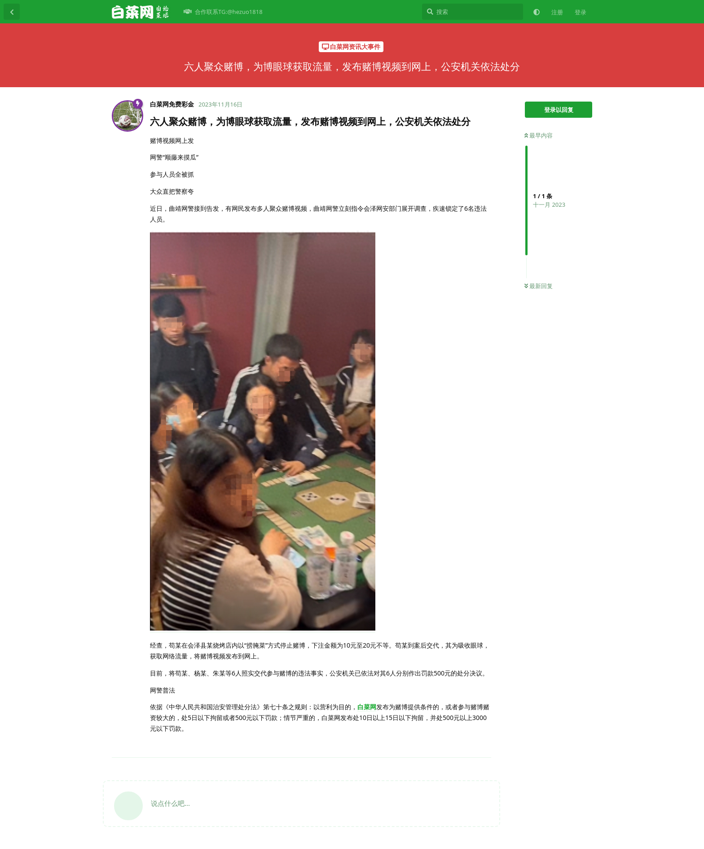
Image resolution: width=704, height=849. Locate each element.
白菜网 (366, 706)
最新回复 (538, 286)
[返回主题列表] (12, 12)
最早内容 (538, 135)
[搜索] (472, 12)
